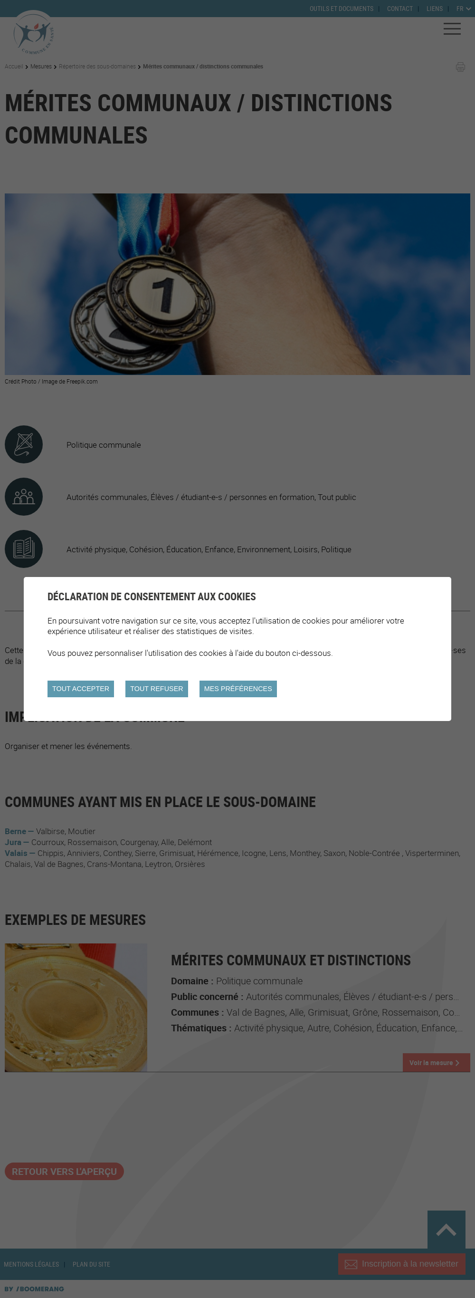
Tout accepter (80, 688)
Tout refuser (156, 688)
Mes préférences (238, 688)
